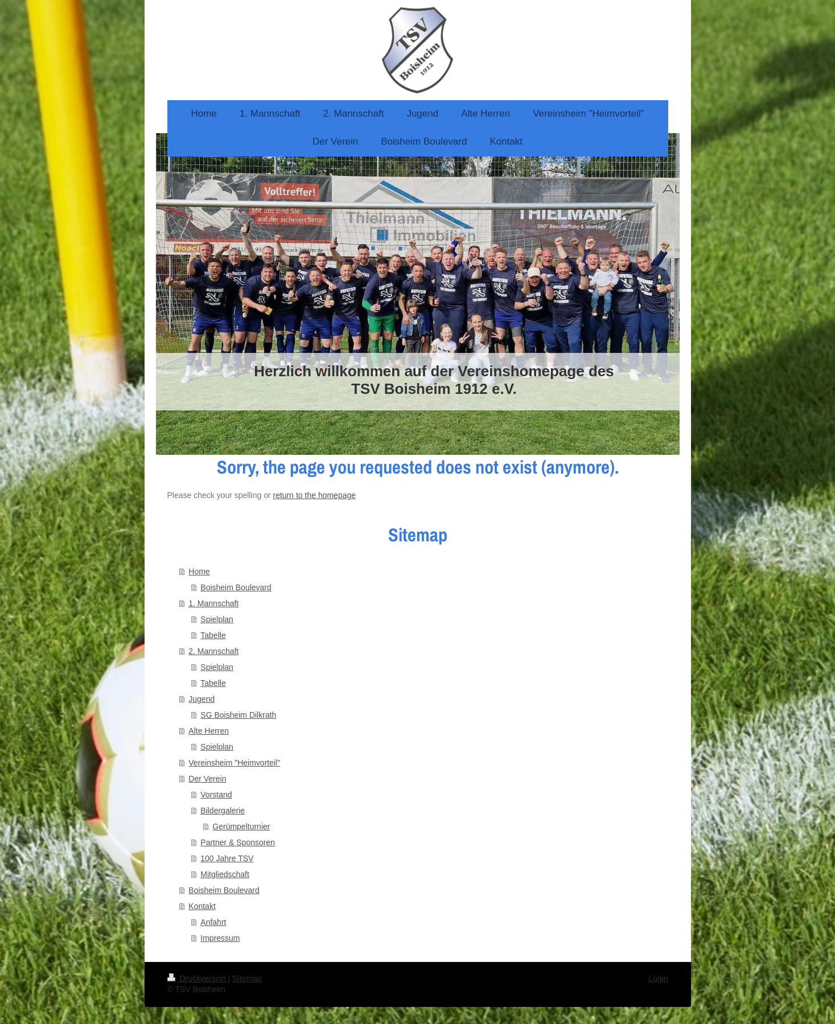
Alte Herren (208, 730)
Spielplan (216, 619)
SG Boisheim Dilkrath (238, 714)
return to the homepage (314, 495)
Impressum (220, 938)
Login (658, 978)
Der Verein (207, 778)
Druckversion (197, 978)
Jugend (201, 699)
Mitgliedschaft (224, 874)
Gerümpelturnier (241, 826)
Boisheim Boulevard (236, 587)
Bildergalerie (222, 810)
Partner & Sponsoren (237, 842)
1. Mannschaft (213, 603)
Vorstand (216, 794)
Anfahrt (213, 922)
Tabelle (212, 635)
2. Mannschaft (213, 651)
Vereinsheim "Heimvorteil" (234, 762)
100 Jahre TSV (226, 858)
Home (198, 571)
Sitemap (247, 978)
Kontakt (201, 906)
